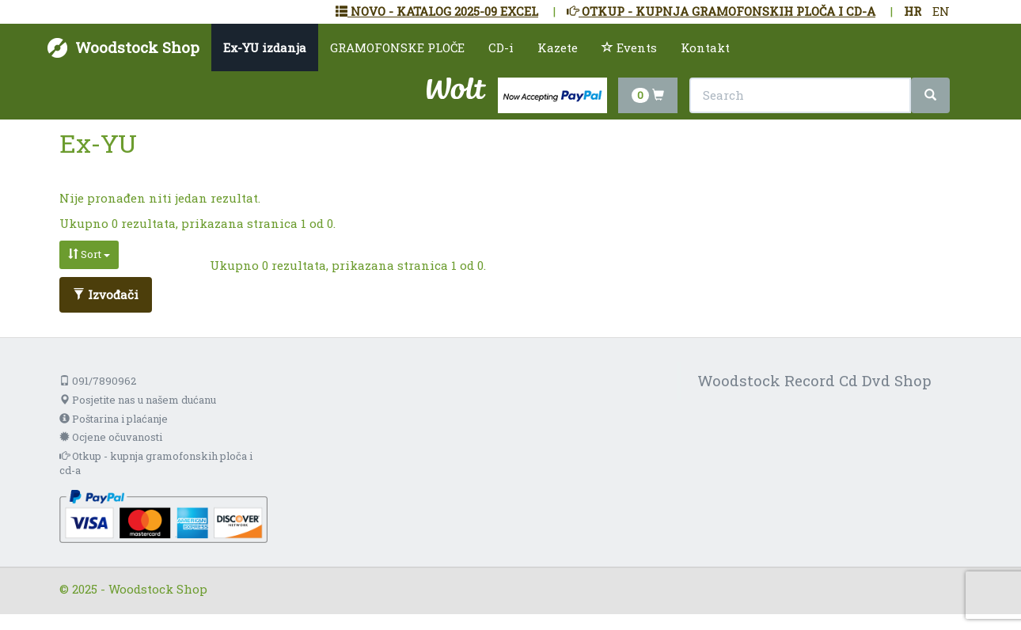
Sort (89, 254)
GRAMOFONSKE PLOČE (397, 47)
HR (912, 11)
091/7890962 (97, 381)
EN (941, 11)
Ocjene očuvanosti (110, 437)
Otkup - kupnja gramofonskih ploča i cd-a (155, 463)
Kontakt (705, 47)
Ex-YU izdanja (264, 47)
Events (629, 47)
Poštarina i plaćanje (113, 419)
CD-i (501, 47)
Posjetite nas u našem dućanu (137, 400)
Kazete (557, 47)
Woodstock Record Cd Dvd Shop (814, 380)
